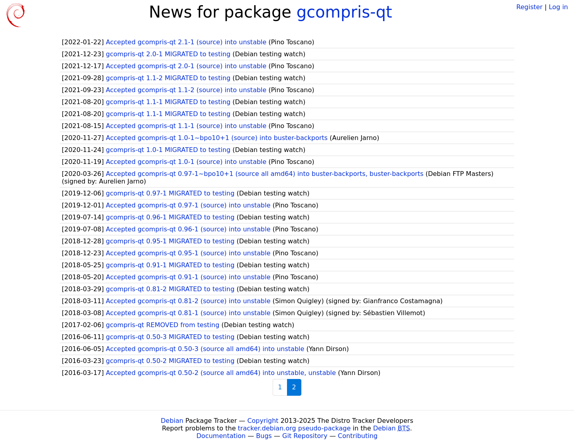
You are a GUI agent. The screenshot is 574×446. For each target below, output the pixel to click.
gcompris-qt (344, 12)
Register (529, 7)
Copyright (262, 420)
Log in (558, 7)
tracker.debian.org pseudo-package (294, 428)
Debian (172, 420)
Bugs (264, 436)
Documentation (221, 436)
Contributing (358, 436)
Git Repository (304, 436)
